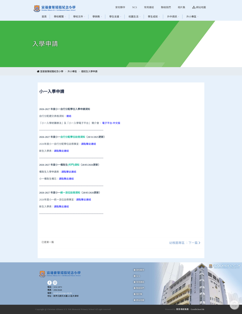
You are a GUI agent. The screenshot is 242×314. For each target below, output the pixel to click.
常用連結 (149, 7)
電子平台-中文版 (111, 123)
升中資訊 (173, 16)
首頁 (44, 16)
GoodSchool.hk (197, 309)
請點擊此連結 (68, 171)
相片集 (181, 7)
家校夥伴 (120, 7)
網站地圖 (199, 7)
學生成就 (154, 16)
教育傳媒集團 (182, 309)
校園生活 (135, 16)
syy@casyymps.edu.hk (62, 293)
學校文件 (79, 16)
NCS (134, 7)
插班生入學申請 (89, 71)
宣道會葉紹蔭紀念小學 (50, 71)
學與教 (97, 16)
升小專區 (192, 16)
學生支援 (115, 16)
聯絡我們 (166, 7)
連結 (68, 116)
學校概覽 (60, 16)
